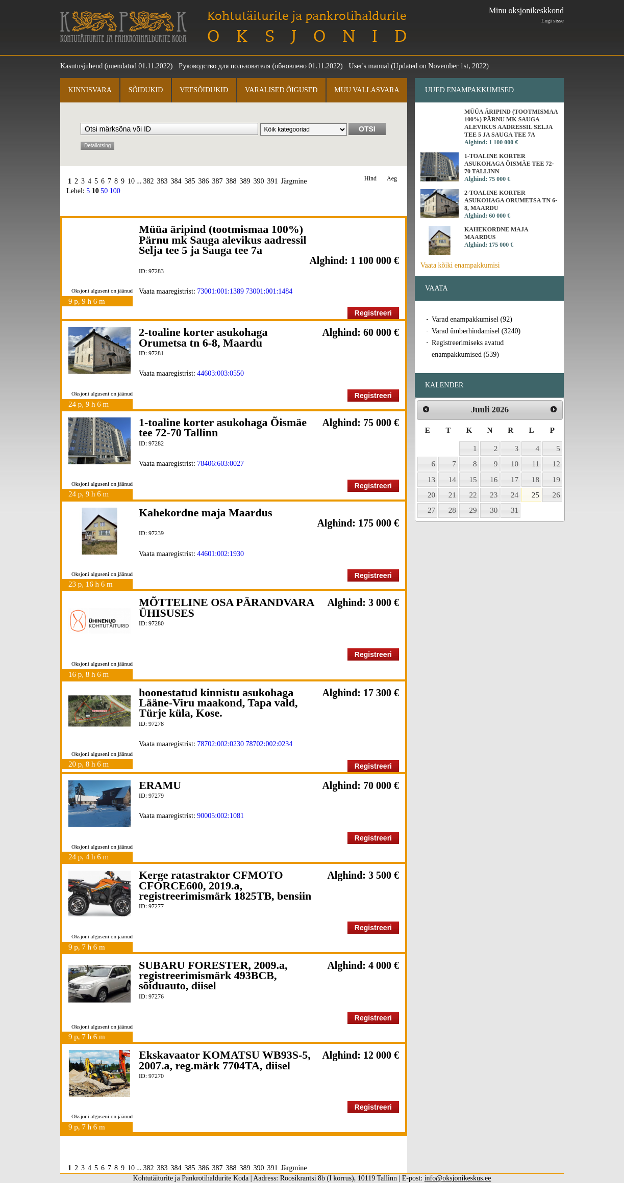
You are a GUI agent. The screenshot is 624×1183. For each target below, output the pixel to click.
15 (473, 480)
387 (217, 181)
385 (190, 181)
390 (259, 181)
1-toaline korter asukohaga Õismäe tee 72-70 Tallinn (223, 427)
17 (514, 480)
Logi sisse (552, 20)
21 (452, 495)
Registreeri (373, 313)
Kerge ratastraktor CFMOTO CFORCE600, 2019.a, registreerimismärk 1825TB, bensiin (225, 885)
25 (535, 495)
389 (245, 181)
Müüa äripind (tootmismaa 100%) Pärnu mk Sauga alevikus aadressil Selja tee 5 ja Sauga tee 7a (222, 239)
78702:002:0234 (269, 744)
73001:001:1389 (220, 291)
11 (535, 464)
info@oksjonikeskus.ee (458, 1178)
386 (203, 181)
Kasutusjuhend (81, 66)
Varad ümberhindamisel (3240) (476, 331)
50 (104, 191)
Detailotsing (97, 145)
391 (272, 181)
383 (162, 181)
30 (493, 510)
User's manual (369, 66)
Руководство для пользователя (224, 66)
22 (473, 495)
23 (493, 495)
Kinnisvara (89, 90)
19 (556, 480)
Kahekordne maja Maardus (205, 512)
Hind (370, 178)
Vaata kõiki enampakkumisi (460, 265)
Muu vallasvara (366, 90)
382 (148, 181)
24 (514, 495)
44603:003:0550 (220, 373)
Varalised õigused (281, 90)
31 (514, 510)
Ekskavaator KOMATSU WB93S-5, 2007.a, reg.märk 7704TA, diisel (225, 1059)
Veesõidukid (204, 90)
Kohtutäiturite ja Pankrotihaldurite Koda (123, 26)
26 (556, 495)
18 (535, 480)
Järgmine (294, 181)
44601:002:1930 (220, 554)
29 (473, 510)
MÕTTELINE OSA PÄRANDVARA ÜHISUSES (226, 607)
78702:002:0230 (220, 744)
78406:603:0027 (220, 463)
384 (176, 181)
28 (452, 510)
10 (131, 181)
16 (493, 480)
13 (431, 480)
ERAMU (160, 785)
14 (452, 480)
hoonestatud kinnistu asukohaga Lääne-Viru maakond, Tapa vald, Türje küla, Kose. (218, 703)
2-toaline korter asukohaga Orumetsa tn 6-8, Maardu (203, 337)
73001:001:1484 (269, 291)
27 (431, 510)
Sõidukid (146, 90)
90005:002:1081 (220, 816)
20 (431, 495)
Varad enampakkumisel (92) (472, 319)
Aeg (392, 178)
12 (556, 464)
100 (115, 191)
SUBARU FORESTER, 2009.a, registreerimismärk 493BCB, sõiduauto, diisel (213, 975)
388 (231, 181)
